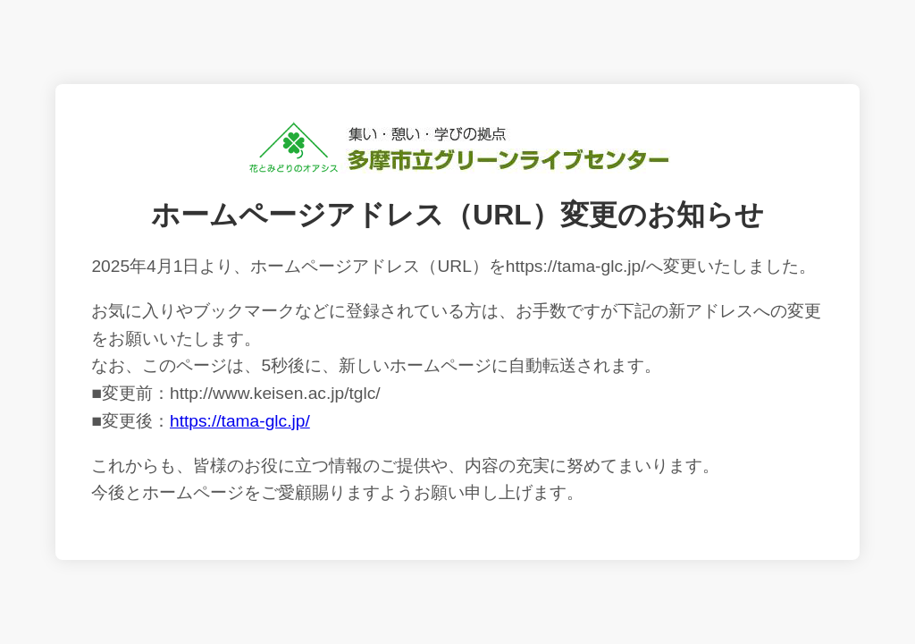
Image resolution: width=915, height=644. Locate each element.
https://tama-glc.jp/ (240, 420)
